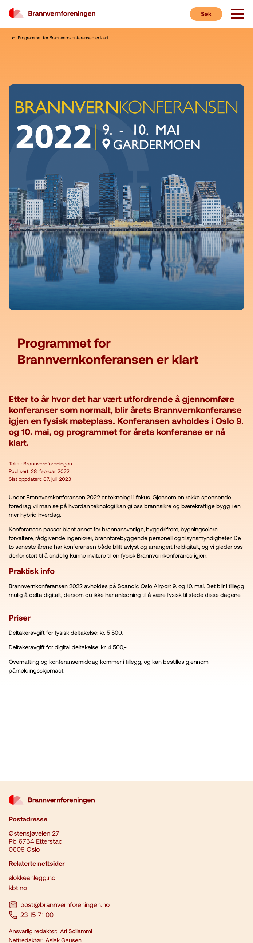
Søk (206, 13)
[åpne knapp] (237, 14)
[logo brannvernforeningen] (52, 14)
